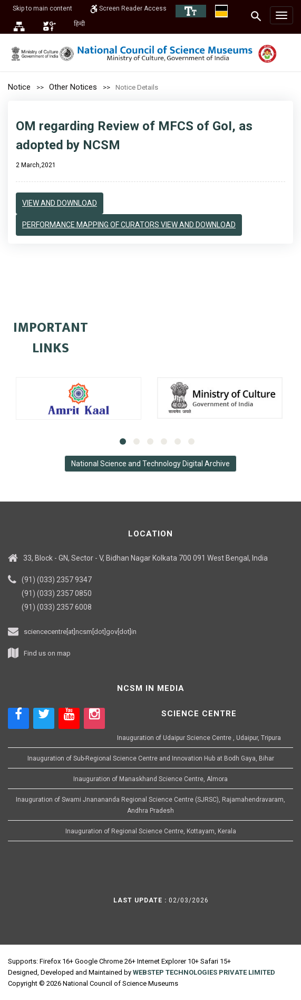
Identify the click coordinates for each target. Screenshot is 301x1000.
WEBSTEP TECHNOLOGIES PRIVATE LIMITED (204, 972)
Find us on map (47, 653)
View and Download (59, 203)
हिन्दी (79, 23)
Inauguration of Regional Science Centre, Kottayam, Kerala (150, 831)
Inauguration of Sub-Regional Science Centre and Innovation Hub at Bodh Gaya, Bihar (150, 758)
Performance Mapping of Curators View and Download (129, 224)
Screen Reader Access (128, 8)
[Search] (256, 16)
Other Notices (73, 87)
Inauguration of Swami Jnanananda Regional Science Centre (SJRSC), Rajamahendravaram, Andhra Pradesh (150, 805)
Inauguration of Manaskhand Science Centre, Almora (150, 779)
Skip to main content (42, 8)
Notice (19, 87)
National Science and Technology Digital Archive (150, 463)
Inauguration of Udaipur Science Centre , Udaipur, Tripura (199, 738)
